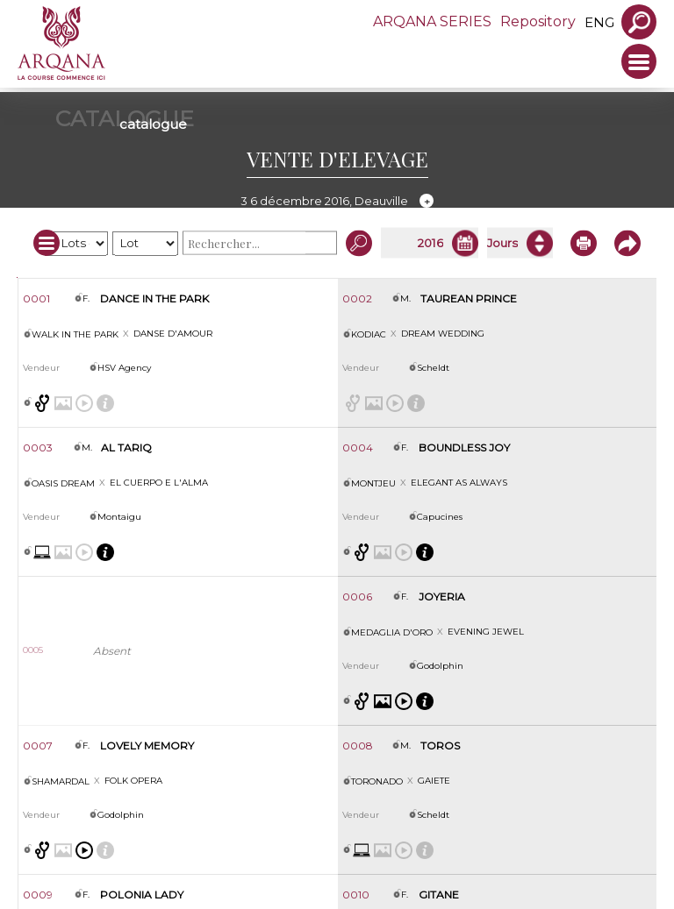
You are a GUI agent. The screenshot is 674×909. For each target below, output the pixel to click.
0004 (357, 447)
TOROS (440, 745)
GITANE (439, 894)
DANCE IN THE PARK (154, 298)
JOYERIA (442, 596)
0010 (355, 894)
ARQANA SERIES (432, 21)
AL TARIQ (126, 447)
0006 (357, 596)
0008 (357, 745)
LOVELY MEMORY (147, 745)
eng (599, 22)
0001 (36, 298)
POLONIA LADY (141, 894)
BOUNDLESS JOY (464, 447)
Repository (538, 21)
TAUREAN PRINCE (468, 298)
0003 (38, 447)
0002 (357, 298)
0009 (38, 894)
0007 (38, 745)
